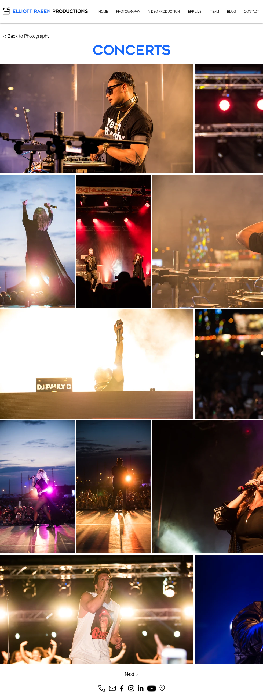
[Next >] (131, 674)
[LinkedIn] (141, 688)
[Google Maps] (162, 688)
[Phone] (101, 688)
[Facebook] (122, 688)
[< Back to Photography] (26, 36)
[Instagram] (131, 688)
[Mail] (112, 688)
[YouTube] (151, 688)
